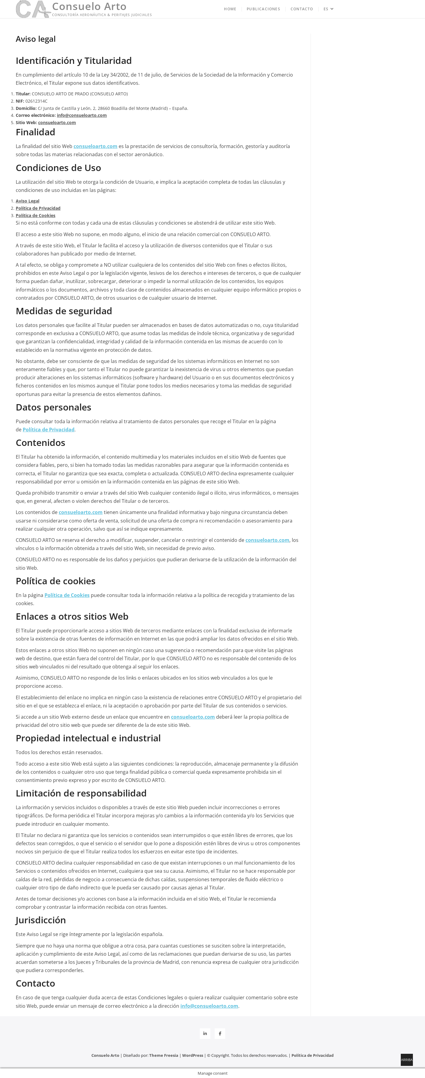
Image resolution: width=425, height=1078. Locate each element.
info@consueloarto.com (82, 115)
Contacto (302, 9)
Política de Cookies (35, 215)
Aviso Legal (27, 201)
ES (326, 9)
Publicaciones (263, 9)
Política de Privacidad (38, 208)
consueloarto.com (57, 122)
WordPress (192, 1055)
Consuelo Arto (89, 6)
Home (230, 9)
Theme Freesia (163, 1055)
